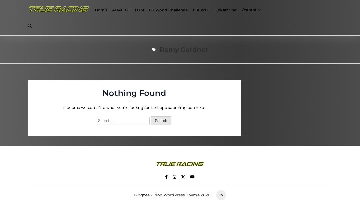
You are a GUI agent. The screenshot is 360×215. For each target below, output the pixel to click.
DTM (139, 10)
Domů (101, 10)
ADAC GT (121, 10)
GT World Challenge (168, 10)
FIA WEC (201, 10)
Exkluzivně (226, 10)
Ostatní (249, 9)
